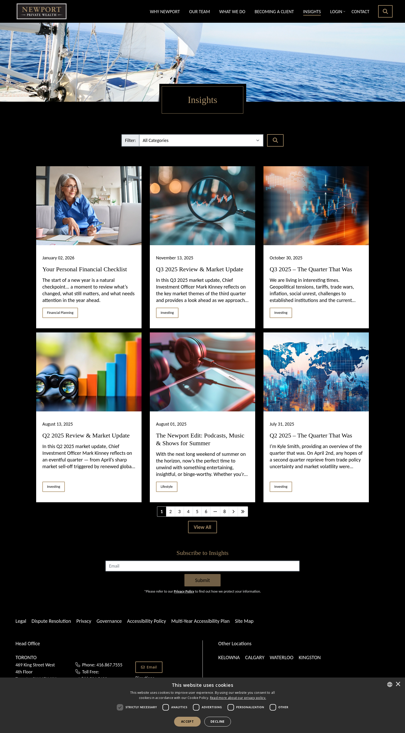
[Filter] (201, 140)
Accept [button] (187, 721)
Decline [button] (218, 721)
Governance (109, 621)
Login (336, 11)
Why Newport (165, 11)
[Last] (243, 511)
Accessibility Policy (146, 621)
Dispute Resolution (51, 621)
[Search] (275, 140)
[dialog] (202, 705)
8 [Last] (224, 511)
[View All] (202, 527)
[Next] (233, 511)
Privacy (83, 621)
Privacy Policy (184, 591)
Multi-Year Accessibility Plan (200, 621)
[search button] (385, 11)
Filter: (130, 140)
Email (149, 667)
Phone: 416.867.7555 (102, 665)
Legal (20, 621)
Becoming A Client (274, 11)
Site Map (244, 621)
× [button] (398, 684)
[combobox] (389, 684)
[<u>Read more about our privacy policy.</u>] (238, 698)
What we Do (232, 11)
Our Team (199, 11)
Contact (360, 11)
